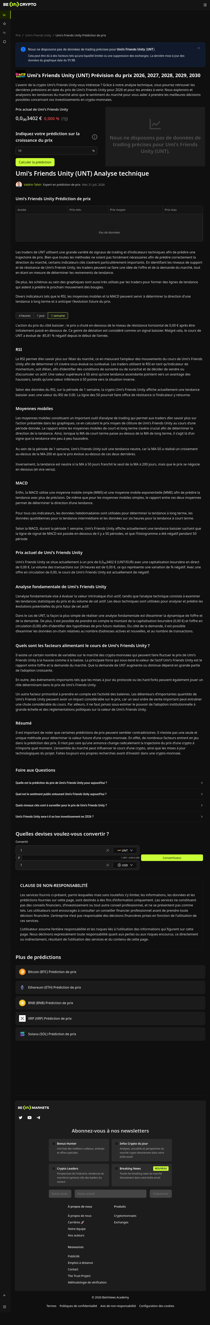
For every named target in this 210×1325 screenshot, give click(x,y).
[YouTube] (29, 1118)
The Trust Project (79, 1276)
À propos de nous (79, 1216)
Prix (18, 35)
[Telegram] (38, 1118)
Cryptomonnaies (125, 1216)
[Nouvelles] (20, 5)
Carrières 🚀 (76, 1222)
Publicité (73, 1256)
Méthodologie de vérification (87, 1282)
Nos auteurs (76, 1235)
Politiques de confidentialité (78, 1306)
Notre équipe (77, 1229)
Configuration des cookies (156, 1306)
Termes (51, 1306)
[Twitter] (20, 1118)
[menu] (5, 28)
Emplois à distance (80, 1263)
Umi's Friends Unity (38, 35)
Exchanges (121, 1222)
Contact (73, 1269)
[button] (109, 782)
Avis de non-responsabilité (118, 1306)
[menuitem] (5, 15)
